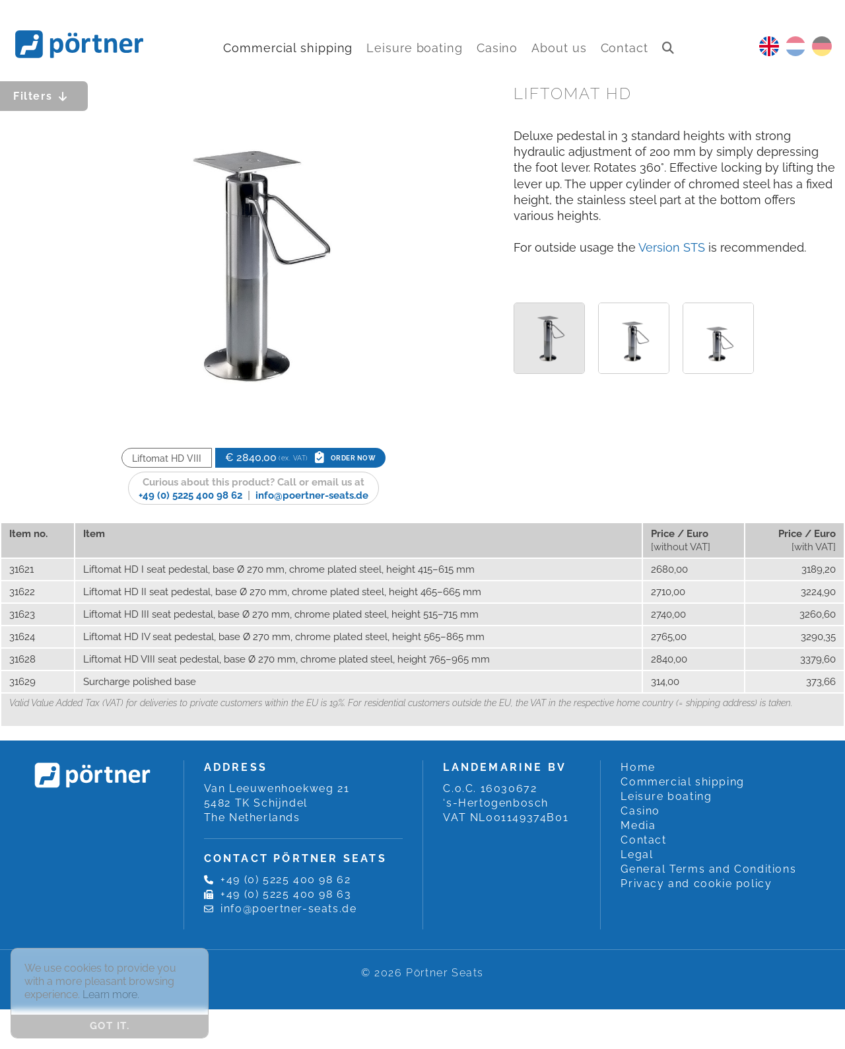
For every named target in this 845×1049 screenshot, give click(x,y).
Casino (497, 48)
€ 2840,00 (300, 457)
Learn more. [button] (111, 994)
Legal (637, 854)
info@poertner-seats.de (311, 495)
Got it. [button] (110, 1026)
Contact (624, 48)
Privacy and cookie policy (696, 883)
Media (638, 825)
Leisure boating (414, 48)
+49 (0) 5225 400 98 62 (190, 495)
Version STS (671, 247)
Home (638, 767)
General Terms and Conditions (708, 869)
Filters (44, 96)
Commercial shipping (288, 48)
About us (558, 48)
